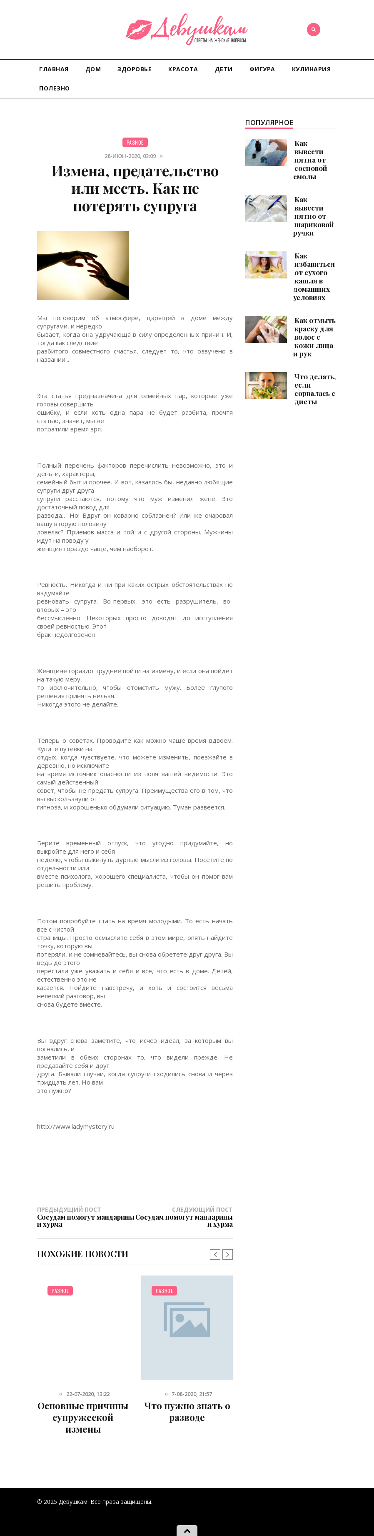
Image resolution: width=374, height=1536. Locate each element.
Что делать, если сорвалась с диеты (315, 389)
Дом (93, 69)
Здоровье (134, 69)
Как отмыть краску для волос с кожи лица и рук (314, 337)
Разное (135, 142)
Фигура (262, 69)
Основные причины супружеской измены (82, 1417)
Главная (54, 69)
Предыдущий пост (86, 1216)
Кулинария (311, 69)
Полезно (54, 88)
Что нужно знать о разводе (187, 1411)
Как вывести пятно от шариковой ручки (313, 216)
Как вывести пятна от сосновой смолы (310, 159)
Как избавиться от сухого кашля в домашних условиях (314, 276)
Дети (224, 69)
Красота (183, 69)
